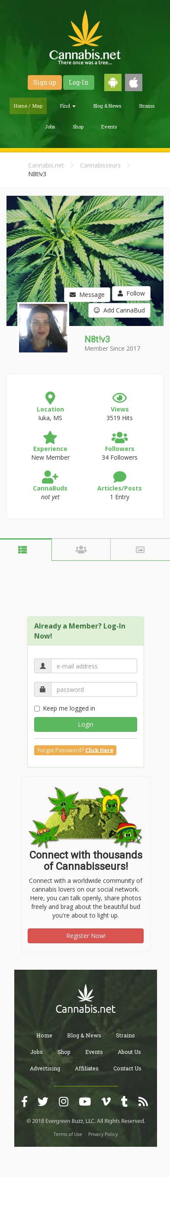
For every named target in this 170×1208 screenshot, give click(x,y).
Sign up (44, 82)
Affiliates (87, 1068)
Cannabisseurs (100, 165)
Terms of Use (68, 1134)
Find (68, 105)
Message (87, 294)
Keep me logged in (64, 708)
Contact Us (127, 1068)
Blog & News (107, 105)
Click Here (99, 750)
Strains (146, 105)
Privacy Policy (103, 1134)
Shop (78, 126)
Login (85, 724)
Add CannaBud (119, 310)
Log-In (79, 82)
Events (109, 126)
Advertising (45, 1068)
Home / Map (28, 105)
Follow (131, 293)
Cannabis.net (46, 165)
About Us (129, 1051)
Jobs (50, 126)
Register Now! (86, 936)
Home (44, 1035)
